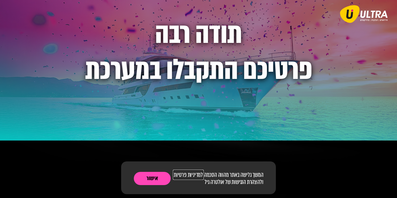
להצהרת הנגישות (247, 182)
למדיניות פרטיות (188, 174)
